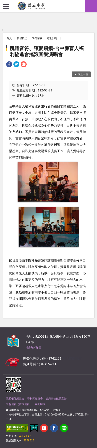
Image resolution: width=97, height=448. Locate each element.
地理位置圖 (34, 347)
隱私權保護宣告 (15, 398)
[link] (9, 64)
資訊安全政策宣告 (56, 398)
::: (3, 3)
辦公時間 (40, 404)
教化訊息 (52, 38)
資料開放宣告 (35, 398)
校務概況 (22, 38)
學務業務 (37, 38)
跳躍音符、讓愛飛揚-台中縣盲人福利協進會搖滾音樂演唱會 (47, 51)
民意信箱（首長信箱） (19, 404)
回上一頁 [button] (83, 74)
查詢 (91, 6)
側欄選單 (6, 6)
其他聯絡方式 (71, 358)
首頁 (9, 38)
